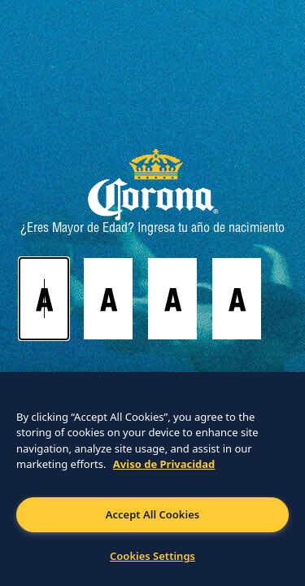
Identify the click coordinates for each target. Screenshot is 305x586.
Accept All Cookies (152, 514)
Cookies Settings (152, 556)
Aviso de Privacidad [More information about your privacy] (164, 464)
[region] (152, 479)
